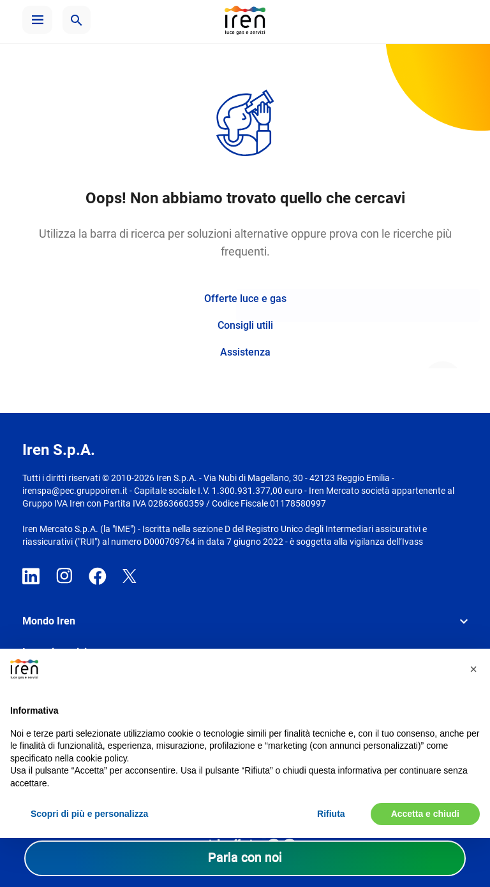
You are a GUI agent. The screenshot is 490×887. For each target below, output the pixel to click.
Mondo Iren (48, 621)
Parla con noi (245, 857)
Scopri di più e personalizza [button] (89, 814)
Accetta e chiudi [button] (425, 814)
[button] (37, 20)
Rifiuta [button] (331, 814)
